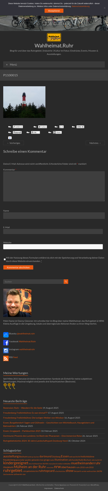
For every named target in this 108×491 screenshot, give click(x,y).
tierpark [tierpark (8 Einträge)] (77, 471)
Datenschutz (59, 488)
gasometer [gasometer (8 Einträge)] (20, 460)
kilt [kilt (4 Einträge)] (101, 460)
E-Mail (6, 227)
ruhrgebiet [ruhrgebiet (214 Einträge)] (12, 470)
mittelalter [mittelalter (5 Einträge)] (67, 464)
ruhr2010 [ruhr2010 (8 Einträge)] (89, 467)
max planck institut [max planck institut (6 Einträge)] (56, 464)
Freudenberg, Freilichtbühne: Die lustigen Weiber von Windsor (33, 417)
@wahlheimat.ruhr (26, 333)
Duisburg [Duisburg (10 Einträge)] (56, 456)
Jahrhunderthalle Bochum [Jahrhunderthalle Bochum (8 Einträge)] (79, 460)
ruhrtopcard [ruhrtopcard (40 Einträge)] (47, 470)
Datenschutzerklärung (80, 6)
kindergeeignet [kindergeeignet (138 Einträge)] (15, 462)
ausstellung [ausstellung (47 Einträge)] (11, 456)
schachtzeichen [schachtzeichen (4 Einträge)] (60, 471)
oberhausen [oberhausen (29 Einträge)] (68, 467)
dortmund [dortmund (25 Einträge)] (46, 456)
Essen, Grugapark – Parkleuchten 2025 (22, 431)
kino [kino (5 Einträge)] (30, 464)
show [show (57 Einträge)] (69, 471)
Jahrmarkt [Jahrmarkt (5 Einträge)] (95, 460)
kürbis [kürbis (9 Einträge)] (45, 463)
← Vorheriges (13, 143)
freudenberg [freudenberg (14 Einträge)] (9, 459)
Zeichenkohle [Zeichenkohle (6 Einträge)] (8, 474)
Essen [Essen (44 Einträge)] (65, 456)
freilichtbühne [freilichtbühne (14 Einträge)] (87, 456)
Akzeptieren (54, 10)
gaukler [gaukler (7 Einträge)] (28, 460)
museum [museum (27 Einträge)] (8, 467)
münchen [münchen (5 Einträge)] (50, 467)
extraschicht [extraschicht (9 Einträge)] (74, 456)
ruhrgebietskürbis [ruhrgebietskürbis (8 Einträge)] (30, 471)
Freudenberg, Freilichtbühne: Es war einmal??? (25, 412)
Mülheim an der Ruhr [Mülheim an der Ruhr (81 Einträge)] (30, 467)
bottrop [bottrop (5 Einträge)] (30, 457)
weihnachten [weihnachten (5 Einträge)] (91, 471)
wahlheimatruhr (27, 349)
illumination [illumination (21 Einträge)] (61, 459)
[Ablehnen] (104, 7)
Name (6, 210)
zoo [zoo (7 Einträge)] (24, 474)
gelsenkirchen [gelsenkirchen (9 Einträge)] (38, 460)
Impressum (48, 488)
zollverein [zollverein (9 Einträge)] (18, 474)
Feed (15, 357)
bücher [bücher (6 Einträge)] (36, 457)
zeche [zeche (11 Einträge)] (99, 471)
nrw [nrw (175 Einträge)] (57, 466)
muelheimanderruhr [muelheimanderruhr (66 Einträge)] (86, 463)
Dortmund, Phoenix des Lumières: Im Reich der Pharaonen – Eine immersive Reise (42, 435)
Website (7, 242)
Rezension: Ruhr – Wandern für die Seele (22, 407)
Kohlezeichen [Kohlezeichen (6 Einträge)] (37, 464)
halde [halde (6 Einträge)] (52, 460)
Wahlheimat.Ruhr (54, 45)
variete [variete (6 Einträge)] (83, 471)
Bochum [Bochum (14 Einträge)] (23, 456)
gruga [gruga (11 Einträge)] (47, 459)
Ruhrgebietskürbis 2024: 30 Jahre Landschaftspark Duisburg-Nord (35, 440)
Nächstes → (95, 143)
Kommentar (9, 169)
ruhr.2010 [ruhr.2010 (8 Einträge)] (80, 467)
